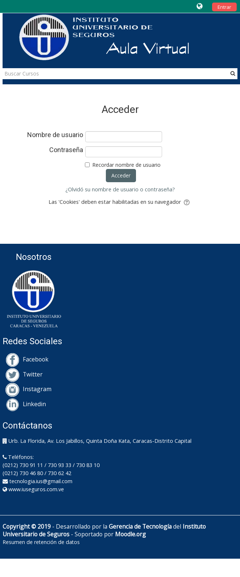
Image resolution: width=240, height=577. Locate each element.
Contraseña (66, 150)
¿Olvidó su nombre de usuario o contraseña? (120, 189)
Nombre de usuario (55, 135)
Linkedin (25, 404)
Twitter (24, 374)
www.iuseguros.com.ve (36, 489)
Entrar (224, 7)
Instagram (28, 389)
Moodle (125, 534)
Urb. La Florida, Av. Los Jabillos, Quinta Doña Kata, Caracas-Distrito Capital (99, 440)
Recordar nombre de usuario (126, 164)
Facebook (27, 359)
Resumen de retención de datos (41, 542)
